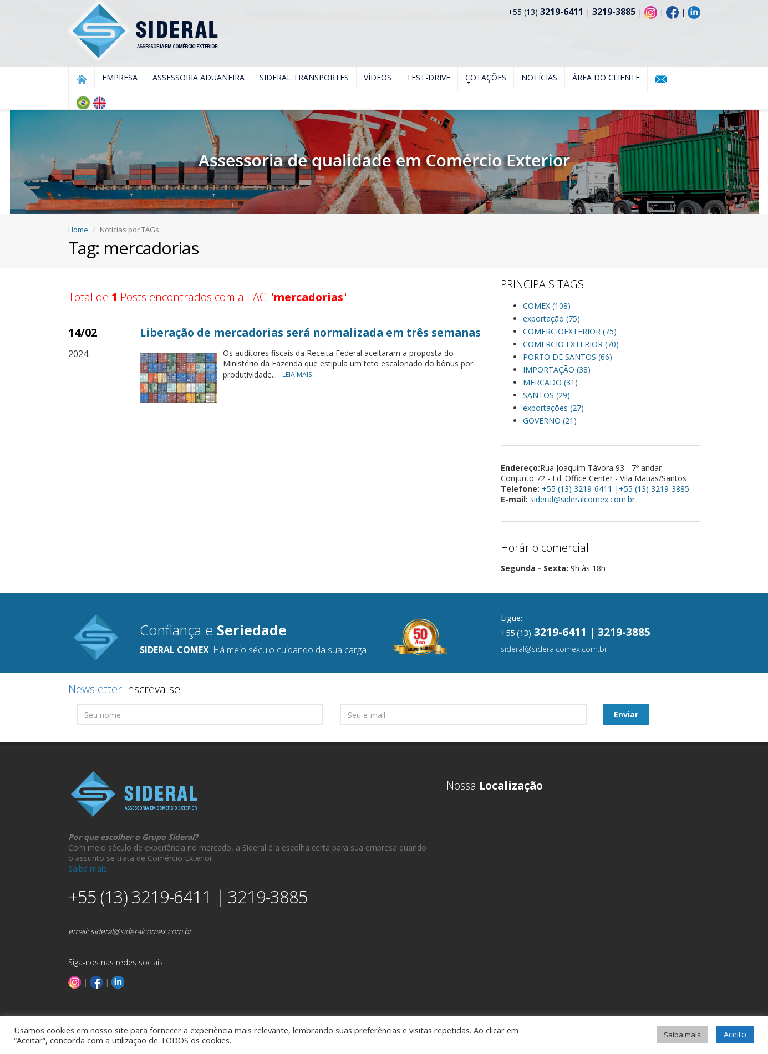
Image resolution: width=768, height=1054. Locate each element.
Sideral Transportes (304, 77)
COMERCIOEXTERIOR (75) (570, 331)
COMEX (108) (547, 306)
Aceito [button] (735, 1034)
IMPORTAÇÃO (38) (557, 369)
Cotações (485, 78)
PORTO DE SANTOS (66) (567, 357)
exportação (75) (551, 318)
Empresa (120, 77)
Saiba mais (87, 868)
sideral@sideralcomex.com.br (582, 499)
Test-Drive (428, 77)
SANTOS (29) (546, 395)
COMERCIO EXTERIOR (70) (571, 344)
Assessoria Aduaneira (198, 77)
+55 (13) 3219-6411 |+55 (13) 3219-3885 (615, 488)
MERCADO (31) (550, 382)
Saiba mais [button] (682, 1035)
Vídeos (377, 77)
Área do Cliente (606, 77)
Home (78, 230)
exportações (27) (553, 408)
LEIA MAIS (299, 374)
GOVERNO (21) (550, 420)
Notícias (539, 77)
